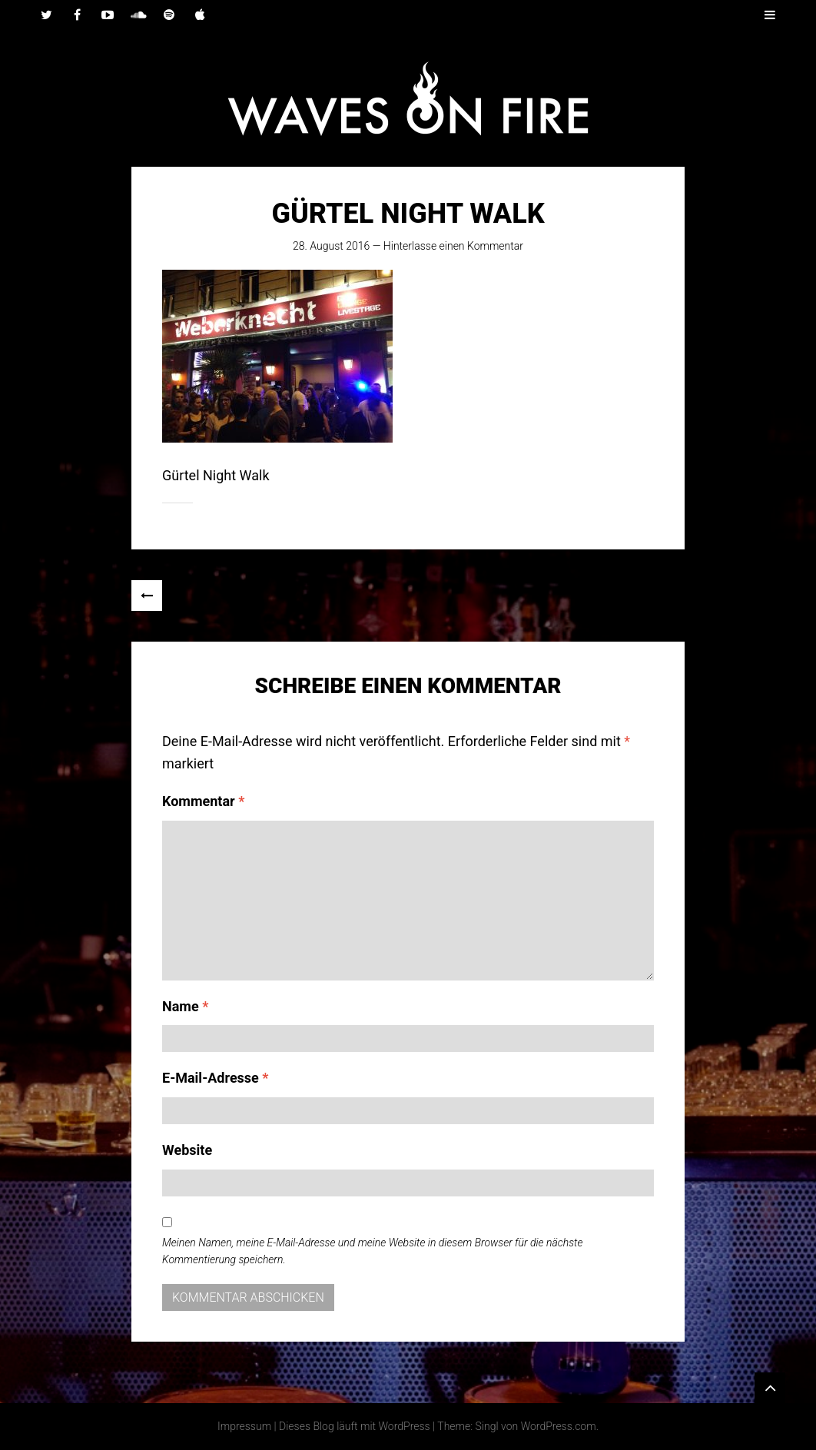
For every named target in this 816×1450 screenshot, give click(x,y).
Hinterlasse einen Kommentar (453, 246)
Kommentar (203, 801)
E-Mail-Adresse (215, 1078)
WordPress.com (558, 1426)
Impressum (244, 1426)
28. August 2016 (331, 246)
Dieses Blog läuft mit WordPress (354, 1426)
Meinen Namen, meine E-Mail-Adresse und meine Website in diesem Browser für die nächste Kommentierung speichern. (372, 1251)
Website (187, 1150)
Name (185, 1006)
